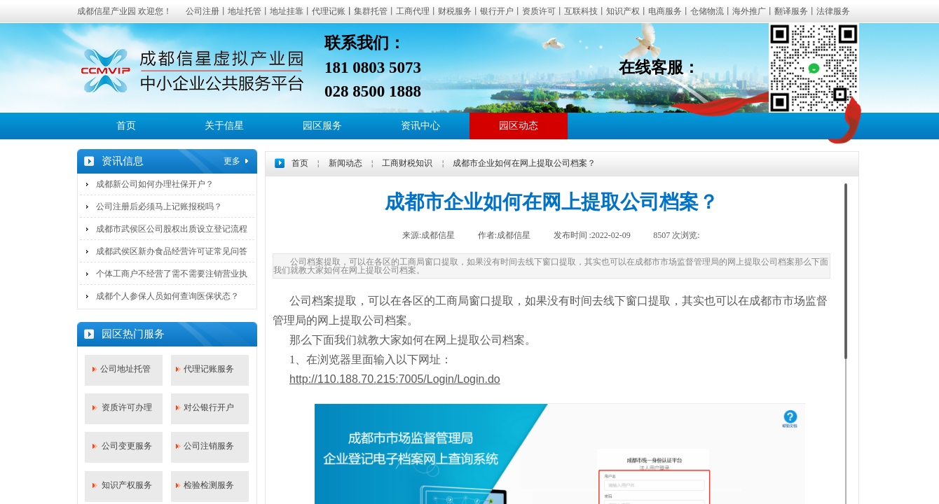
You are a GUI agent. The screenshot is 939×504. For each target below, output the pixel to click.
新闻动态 (345, 163)
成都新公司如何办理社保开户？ (155, 184)
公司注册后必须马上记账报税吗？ (159, 206)
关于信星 (224, 125)
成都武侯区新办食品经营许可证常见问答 (171, 251)
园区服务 (322, 125)
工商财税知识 (407, 163)
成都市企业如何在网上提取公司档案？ (524, 163)
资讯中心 (420, 125)
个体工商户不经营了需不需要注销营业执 (171, 274)
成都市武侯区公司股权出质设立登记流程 (171, 229)
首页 (126, 125)
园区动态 (518, 125)
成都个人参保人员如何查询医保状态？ (167, 296)
